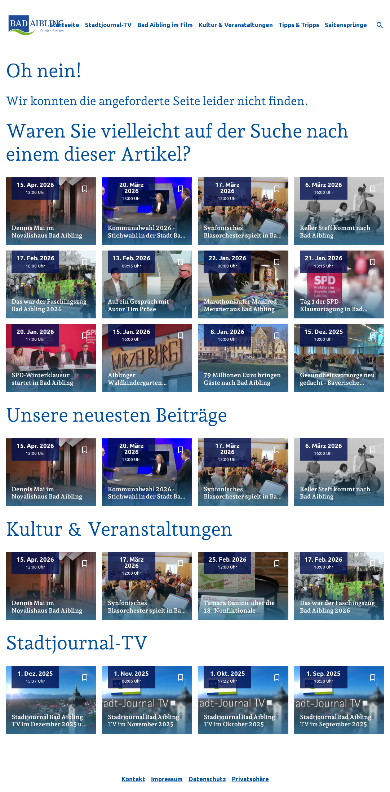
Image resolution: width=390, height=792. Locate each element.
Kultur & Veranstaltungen (236, 25)
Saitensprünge (346, 25)
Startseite (64, 25)
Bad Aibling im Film (165, 25)
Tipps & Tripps (299, 25)
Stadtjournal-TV (108, 25)
